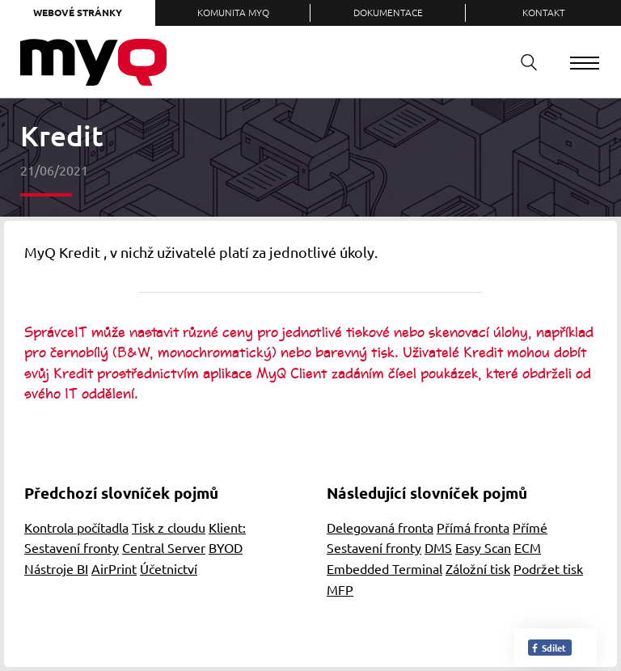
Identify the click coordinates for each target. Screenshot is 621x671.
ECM (527, 547)
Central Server (163, 547)
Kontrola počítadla (76, 527)
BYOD (226, 547)
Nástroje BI (56, 568)
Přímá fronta (473, 527)
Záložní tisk (478, 568)
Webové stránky (77, 12)
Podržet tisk (548, 568)
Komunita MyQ (233, 12)
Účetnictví (168, 568)
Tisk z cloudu (168, 527)
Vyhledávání (523, 61)
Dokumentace (388, 12)
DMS (438, 547)
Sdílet (548, 647)
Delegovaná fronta (380, 527)
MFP (340, 589)
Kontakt (543, 12)
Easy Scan (483, 547)
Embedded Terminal (384, 568)
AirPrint (114, 568)
